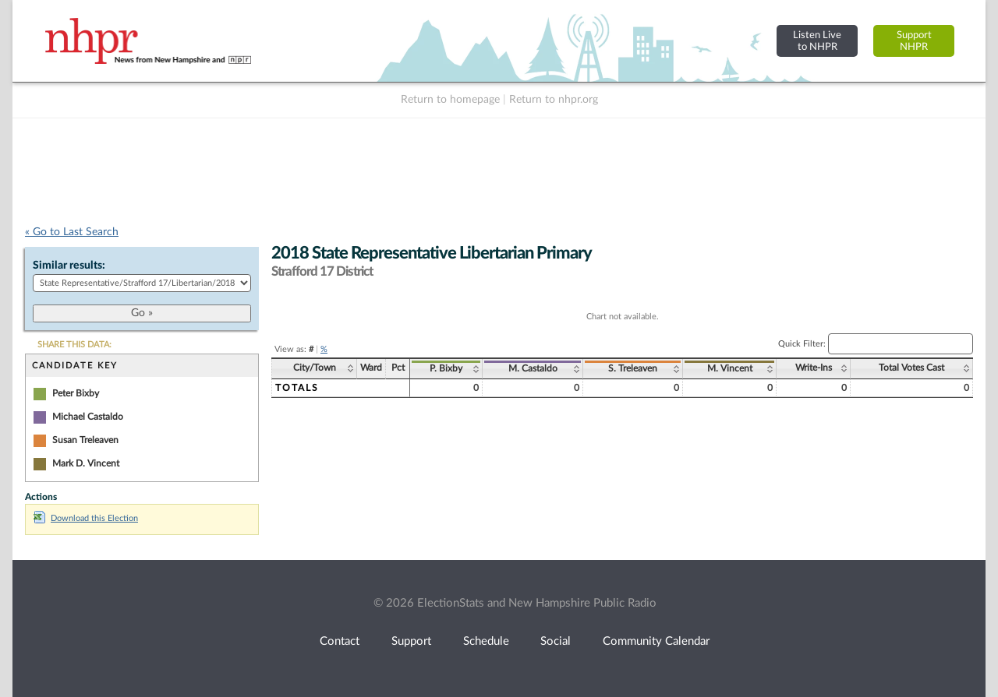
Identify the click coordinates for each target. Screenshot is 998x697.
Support (411, 641)
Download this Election (86, 518)
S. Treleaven (632, 368)
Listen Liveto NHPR (817, 40)
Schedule (486, 641)
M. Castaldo (532, 368)
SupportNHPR (914, 40)
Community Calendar (656, 641)
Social (555, 641)
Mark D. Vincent (85, 463)
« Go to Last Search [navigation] (72, 232)
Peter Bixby (75, 393)
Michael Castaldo (87, 416)
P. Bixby (446, 368)
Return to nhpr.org (553, 99)
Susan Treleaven (85, 440)
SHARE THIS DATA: (74, 344)
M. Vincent (729, 368)
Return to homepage (450, 99)
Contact (339, 641)
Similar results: (69, 265)
